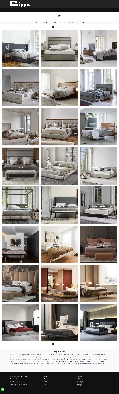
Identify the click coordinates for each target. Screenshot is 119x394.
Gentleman (59, 285)
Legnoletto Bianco (59, 246)
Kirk (98, 89)
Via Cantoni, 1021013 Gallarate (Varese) (15, 379)
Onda (59, 324)
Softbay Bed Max (98, 167)
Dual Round (98, 246)
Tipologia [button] (71, 22)
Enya (20, 89)
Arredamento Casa (59, 10)
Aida (20, 50)
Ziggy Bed (59, 206)
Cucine (78, 378)
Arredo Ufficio (80, 383)
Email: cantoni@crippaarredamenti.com (18, 384)
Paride (20, 167)
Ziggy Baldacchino (20, 206)
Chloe (20, 324)
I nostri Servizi (47, 381)
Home (53, 10)
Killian (59, 89)
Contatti (105, 4)
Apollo (59, 50)
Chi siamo (46, 378)
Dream (98, 324)
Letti (66, 10)
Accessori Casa (80, 381)
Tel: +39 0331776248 (15, 383)
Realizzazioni (96, 4)
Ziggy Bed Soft (98, 206)
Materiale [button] (45, 22)
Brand (45, 384)
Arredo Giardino (80, 384)
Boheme (98, 50)
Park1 (98, 285)
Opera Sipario (20, 285)
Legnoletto (20, 246)
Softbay (59, 167)
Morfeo (59, 128)
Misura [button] (54, 22)
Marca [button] (36, 22)
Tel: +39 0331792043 (15, 381)
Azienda (64, 4)
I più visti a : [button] (81, 22)
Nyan (98, 128)
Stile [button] (62, 22)
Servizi (71, 4)
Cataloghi (87, 4)
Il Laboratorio (46, 380)
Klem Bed (20, 128)
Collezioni (78, 4)
